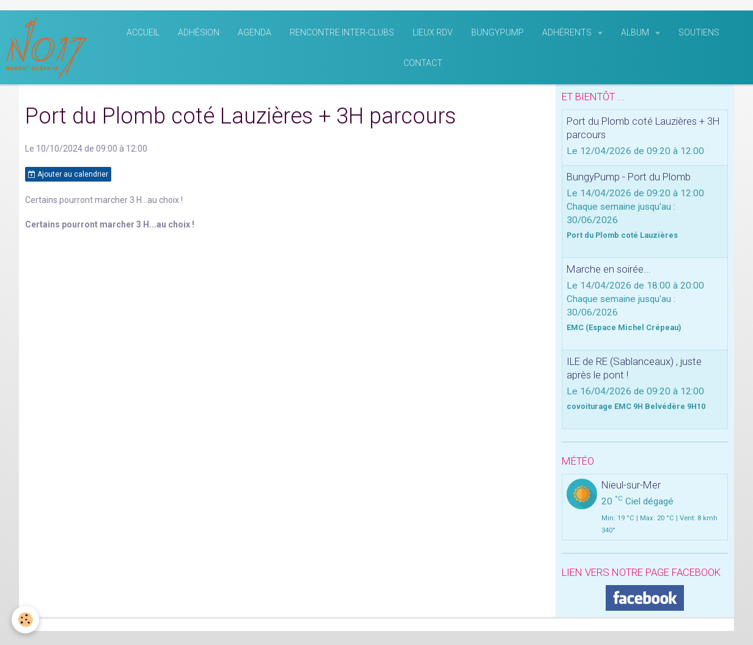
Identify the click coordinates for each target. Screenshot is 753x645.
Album (636, 34)
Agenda (254, 34)
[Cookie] (26, 619)
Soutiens (698, 34)
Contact (423, 65)
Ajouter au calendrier (68, 176)
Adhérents (567, 34)
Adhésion (198, 34)
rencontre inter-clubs (342, 34)
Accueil (143, 34)
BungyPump (497, 34)
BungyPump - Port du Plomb (629, 178)
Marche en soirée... (609, 271)
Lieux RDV (433, 34)
